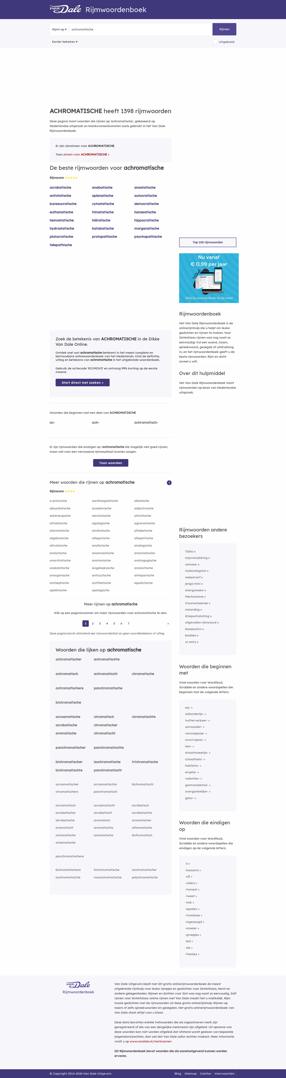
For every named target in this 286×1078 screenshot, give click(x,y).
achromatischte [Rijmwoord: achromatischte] (107, 659)
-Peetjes (191, 954)
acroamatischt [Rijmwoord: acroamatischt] (104, 805)
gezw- (189, 798)
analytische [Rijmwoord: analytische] (58, 553)
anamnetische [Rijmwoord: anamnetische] (144, 553)
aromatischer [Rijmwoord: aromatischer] (141, 820)
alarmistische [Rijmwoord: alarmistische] (59, 530)
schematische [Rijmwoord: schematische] (65, 842)
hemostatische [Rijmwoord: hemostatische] (62, 220)
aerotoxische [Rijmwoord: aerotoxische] (101, 516)
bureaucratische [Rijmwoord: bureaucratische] (63, 204)
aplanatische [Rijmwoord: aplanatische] (102, 195)
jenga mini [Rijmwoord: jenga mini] (192, 584)
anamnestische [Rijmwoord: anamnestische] (103, 553)
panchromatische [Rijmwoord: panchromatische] (108, 688)
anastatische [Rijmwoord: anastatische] (145, 187)
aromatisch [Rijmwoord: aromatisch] (102, 820)
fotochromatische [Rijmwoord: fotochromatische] (106, 870)
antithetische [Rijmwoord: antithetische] (101, 583)
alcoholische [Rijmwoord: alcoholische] (101, 530)
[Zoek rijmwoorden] (91, 29)
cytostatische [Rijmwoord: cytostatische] (103, 204)
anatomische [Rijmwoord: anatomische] (101, 560)
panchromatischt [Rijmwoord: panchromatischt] (108, 770)
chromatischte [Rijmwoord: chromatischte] (144, 717)
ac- (52, 422)
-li (186, 863)
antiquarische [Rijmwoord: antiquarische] (144, 575)
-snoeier (191, 928)
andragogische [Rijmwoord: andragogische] (145, 560)
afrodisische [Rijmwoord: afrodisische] (58, 523)
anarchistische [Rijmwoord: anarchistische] (60, 560)
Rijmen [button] (224, 29)
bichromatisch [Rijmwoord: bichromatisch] (142, 835)
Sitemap (191, 1073)
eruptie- (191, 772)
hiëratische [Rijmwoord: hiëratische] (101, 220)
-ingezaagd (193, 922)
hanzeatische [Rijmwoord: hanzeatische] (145, 212)
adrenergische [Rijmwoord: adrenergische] (60, 516)
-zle (187, 948)
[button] (169, 482)
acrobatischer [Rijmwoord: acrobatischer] (66, 813)
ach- (95, 422)
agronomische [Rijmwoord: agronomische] (144, 523)
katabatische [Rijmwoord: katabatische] (103, 228)
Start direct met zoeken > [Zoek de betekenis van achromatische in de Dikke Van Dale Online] (82, 383)
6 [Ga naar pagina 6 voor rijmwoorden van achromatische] (121, 623)
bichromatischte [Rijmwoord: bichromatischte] (69, 770)
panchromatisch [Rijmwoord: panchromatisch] (105, 791)
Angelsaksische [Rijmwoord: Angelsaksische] (103, 568)
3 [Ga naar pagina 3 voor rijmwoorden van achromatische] (100, 623)
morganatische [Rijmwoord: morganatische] (146, 228)
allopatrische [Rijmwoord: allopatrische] (143, 538)
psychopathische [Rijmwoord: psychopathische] (148, 236)
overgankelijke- (196, 791)
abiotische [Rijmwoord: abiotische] (141, 501)
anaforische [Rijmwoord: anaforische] (100, 545)
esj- (187, 707)
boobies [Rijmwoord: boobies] (190, 635)
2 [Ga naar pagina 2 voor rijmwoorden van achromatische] (93, 623)
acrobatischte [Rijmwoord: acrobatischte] (142, 813)
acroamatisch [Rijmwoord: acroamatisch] (66, 805)
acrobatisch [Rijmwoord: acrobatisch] (140, 805)
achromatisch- (146, 422)
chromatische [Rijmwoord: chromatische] (143, 674)
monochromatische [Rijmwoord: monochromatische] (108, 877)
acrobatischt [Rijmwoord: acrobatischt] (103, 813)
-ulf (187, 876)
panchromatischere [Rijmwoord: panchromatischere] (70, 856)
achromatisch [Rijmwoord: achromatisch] (67, 674)
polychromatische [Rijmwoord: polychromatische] (145, 877)
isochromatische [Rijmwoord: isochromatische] (107, 762)
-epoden (191, 909)
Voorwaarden (224, 1073)
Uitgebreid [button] (226, 42)
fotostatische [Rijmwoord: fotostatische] (103, 212)
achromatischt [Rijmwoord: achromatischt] (106, 674)
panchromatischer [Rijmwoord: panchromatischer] (71, 747)
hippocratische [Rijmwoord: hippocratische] (146, 220)
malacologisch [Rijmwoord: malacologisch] (195, 571)
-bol (188, 941)
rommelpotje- (195, 733)
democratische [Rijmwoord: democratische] (146, 204)
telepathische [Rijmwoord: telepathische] (61, 245)
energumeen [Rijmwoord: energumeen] (194, 590)
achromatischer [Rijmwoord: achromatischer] (68, 659)
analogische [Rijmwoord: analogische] (143, 545)
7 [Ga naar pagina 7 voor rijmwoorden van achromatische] (128, 623)
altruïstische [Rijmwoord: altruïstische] (58, 545)
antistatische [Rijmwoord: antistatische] (60, 195)
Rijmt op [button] (58, 29)
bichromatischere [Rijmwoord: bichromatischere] (68, 870)
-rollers (190, 883)
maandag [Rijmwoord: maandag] (192, 609)
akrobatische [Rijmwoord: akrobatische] (65, 820)
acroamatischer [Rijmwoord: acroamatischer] (67, 784)
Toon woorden (110, 463)
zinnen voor (85, 154)
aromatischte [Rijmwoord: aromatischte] (103, 827)
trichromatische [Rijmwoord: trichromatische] (145, 762)
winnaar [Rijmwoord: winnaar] (191, 564)
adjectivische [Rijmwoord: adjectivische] (144, 508)
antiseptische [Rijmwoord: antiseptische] (59, 583)
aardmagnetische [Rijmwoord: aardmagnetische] (105, 501)
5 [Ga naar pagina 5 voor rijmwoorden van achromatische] (114, 623)
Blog (178, 1073)
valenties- (192, 778)
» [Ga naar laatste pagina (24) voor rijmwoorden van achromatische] (168, 623)
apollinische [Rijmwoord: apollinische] (58, 590)
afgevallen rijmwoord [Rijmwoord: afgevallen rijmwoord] (200, 622)
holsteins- (192, 765)
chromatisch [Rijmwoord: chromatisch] (104, 717)
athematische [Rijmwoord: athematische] (142, 827)
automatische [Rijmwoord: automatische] (66, 835)
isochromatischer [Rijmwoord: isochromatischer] (144, 870)
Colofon (205, 1073)
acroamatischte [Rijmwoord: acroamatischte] (105, 784)
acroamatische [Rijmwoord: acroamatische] (68, 717)
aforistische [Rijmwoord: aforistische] (142, 516)
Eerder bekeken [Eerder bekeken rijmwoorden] (63, 42)
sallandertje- (194, 714)
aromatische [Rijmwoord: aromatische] (66, 733)
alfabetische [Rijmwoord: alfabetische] (143, 530)
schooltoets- (194, 759)
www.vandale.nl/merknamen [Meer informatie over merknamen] (151, 1041)
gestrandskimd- (196, 785)
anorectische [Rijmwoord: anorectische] (143, 568)
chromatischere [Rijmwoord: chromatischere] (67, 791)
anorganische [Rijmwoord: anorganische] (60, 575)
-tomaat (191, 889)
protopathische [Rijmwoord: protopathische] (104, 236)
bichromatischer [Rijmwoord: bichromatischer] (69, 762)
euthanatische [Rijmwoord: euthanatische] (61, 212)
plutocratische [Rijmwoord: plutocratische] (61, 236)
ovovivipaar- (194, 740)
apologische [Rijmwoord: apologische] (100, 590)
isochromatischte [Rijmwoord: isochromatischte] (68, 877)
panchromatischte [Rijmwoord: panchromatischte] (109, 747)
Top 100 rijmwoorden (208, 242)
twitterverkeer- (196, 720)
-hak (188, 902)
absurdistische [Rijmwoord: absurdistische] (60, 508)
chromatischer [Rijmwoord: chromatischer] (105, 725)
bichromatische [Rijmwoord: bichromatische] (68, 702)
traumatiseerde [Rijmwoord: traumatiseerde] (196, 603)
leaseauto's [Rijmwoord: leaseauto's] (193, 629)
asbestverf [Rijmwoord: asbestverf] (193, 577)
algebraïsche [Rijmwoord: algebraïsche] (59, 538)
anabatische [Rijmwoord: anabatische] (102, 187)
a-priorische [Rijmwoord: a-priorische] (58, 501)
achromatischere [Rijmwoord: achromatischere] (69, 688)
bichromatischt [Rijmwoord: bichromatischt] (143, 784)
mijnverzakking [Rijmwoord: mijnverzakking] (196, 558)
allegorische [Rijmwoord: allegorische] (101, 538)
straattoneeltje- (196, 753)
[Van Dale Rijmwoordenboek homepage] (67, 9)
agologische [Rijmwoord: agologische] (101, 523)
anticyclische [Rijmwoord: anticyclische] (101, 575)
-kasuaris (192, 870)
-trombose (192, 915)
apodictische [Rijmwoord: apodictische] (143, 583)
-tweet (190, 896)
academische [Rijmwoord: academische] (101, 508)
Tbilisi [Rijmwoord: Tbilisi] (189, 551)
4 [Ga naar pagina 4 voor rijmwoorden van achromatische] (107, 623)
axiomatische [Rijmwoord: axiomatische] (103, 835)
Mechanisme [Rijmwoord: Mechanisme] (194, 596)
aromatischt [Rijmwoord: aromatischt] (64, 827)
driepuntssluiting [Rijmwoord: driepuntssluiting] (197, 616)
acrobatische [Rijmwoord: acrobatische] (60, 187)
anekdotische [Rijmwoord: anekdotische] (59, 568)
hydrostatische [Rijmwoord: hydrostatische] (62, 228)
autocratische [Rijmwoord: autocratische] (145, 195)
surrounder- (193, 727)
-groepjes (192, 935)
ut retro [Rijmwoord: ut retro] (190, 642)
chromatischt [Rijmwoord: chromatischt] (104, 733)
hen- (188, 746)
